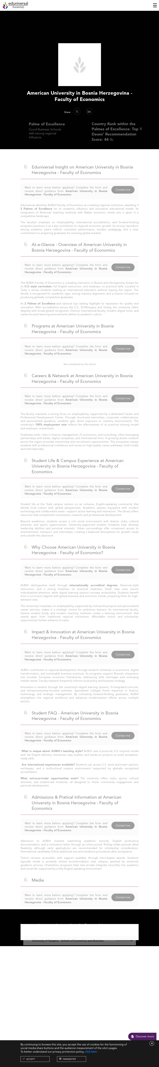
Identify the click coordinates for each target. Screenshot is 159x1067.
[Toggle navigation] (155, 5)
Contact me (123, 196)
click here (91, 1052)
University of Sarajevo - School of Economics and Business (68, 947)
